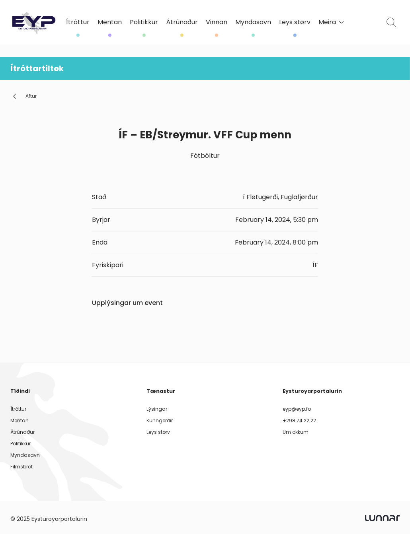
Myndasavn (253, 22)
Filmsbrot (21, 466)
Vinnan (216, 22)
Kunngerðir (159, 420)
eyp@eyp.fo (297, 409)
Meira (331, 22)
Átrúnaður (182, 22)
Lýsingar (156, 409)
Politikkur (144, 22)
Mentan (110, 22)
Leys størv (294, 22)
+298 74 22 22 (299, 420)
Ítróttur (78, 22)
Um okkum (295, 432)
